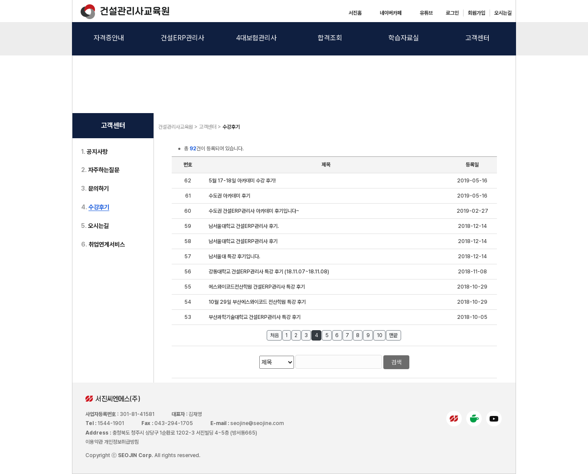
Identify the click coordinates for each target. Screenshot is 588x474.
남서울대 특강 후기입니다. (234, 256)
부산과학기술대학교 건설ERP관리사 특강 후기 (255, 317)
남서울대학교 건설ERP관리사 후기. (244, 226)
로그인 (452, 13)
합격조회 (330, 38)
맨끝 (393, 335)
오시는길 (503, 13)
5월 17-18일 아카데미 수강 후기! (242, 181)
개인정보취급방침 (121, 442)
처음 (274, 335)
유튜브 (426, 13)
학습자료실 (404, 38)
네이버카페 (391, 13)
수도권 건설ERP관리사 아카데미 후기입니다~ (254, 211)
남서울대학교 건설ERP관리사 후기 (243, 241)
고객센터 (477, 38)
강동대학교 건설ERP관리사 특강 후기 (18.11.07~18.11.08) (269, 272)
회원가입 (476, 13)
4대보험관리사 (256, 38)
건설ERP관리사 (182, 38)
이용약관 (94, 442)
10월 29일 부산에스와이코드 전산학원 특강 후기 (257, 302)
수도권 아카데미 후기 (229, 196)
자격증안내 (109, 38)
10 (379, 335)
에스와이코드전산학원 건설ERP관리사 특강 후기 (257, 287)
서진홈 (355, 13)
